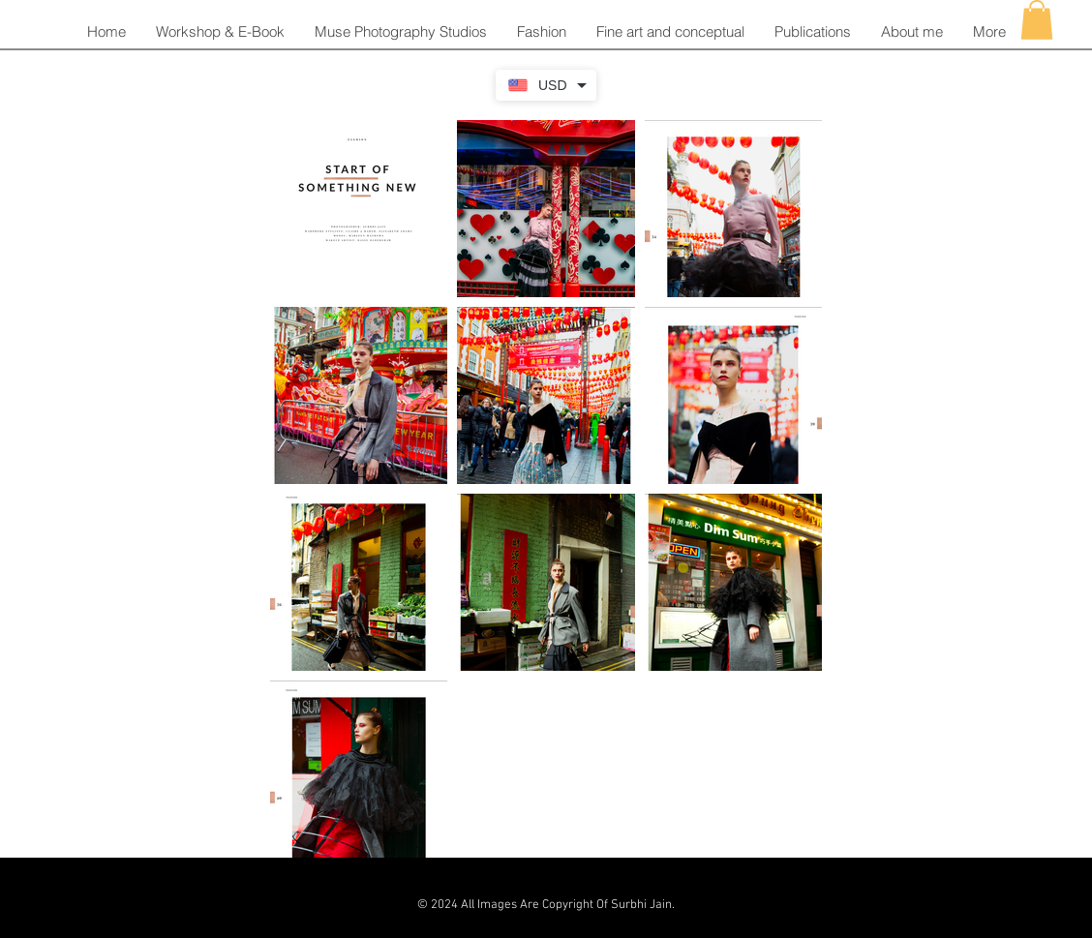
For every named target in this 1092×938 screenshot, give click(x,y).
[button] (541, 32)
